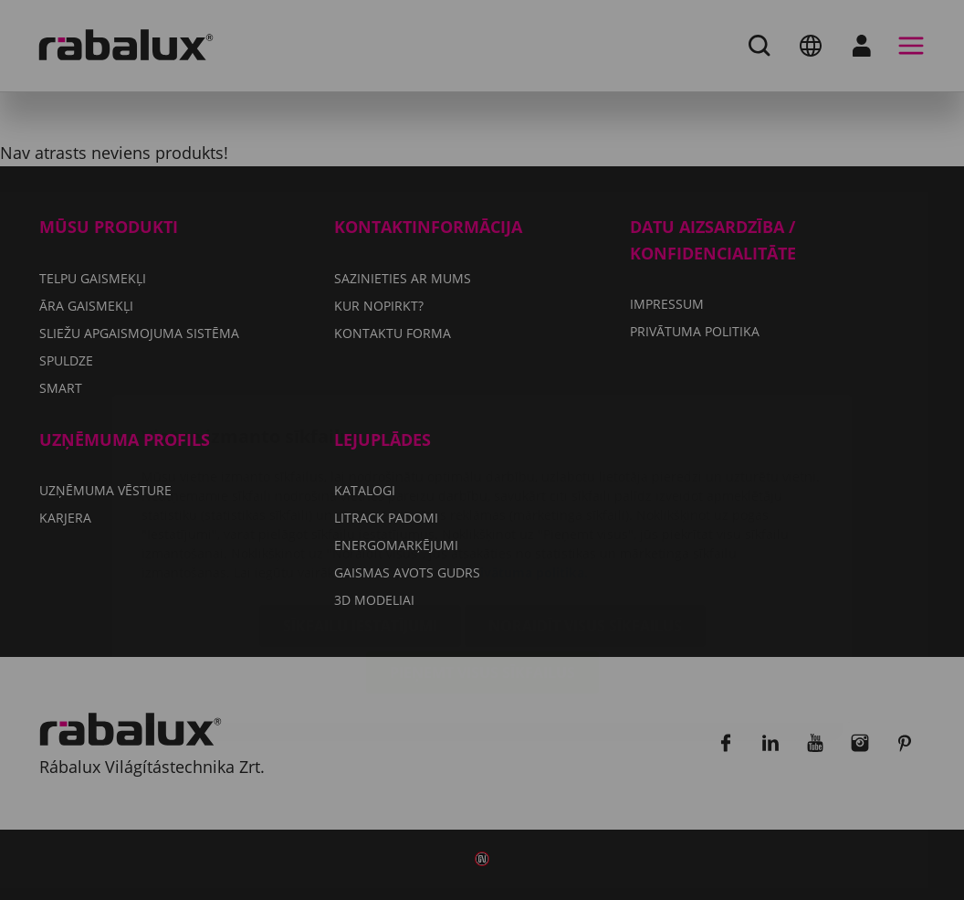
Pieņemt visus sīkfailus (482, 564)
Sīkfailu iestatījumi (360, 517)
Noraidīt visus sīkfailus (585, 517)
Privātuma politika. (527, 463)
